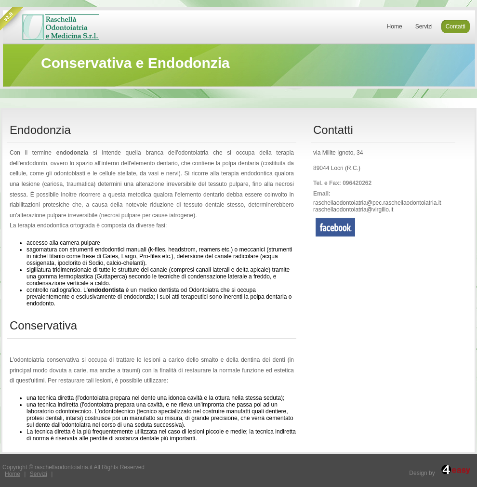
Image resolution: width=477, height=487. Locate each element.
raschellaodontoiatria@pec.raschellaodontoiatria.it (377, 202)
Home (12, 474)
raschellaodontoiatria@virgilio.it (353, 209)
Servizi (38, 474)
